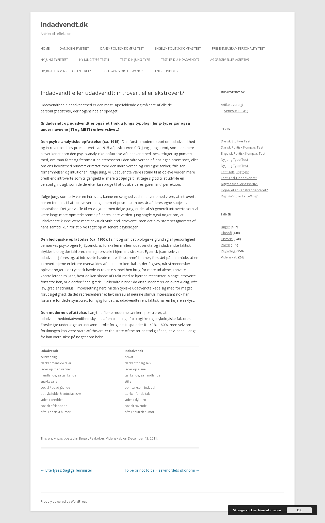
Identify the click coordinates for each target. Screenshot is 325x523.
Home (45, 48)
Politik (225, 245)
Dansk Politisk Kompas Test (122, 48)
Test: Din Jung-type (135, 59)
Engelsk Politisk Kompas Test (178, 48)
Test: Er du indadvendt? (180, 59)
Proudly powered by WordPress (64, 501)
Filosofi (226, 232)
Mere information (269, 510)
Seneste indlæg (166, 71)
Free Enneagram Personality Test (238, 48)
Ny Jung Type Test (54, 59)
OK (299, 510)
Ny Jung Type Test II (94, 59)
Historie (227, 239)
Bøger (83, 438)
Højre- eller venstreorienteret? (66, 71)
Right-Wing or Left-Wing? (122, 71)
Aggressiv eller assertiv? (229, 59)
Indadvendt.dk (64, 24)
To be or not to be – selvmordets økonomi (161, 470)
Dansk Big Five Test (74, 48)
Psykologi (97, 438)
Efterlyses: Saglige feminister (66, 470)
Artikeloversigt (232, 104)
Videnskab (114, 438)
